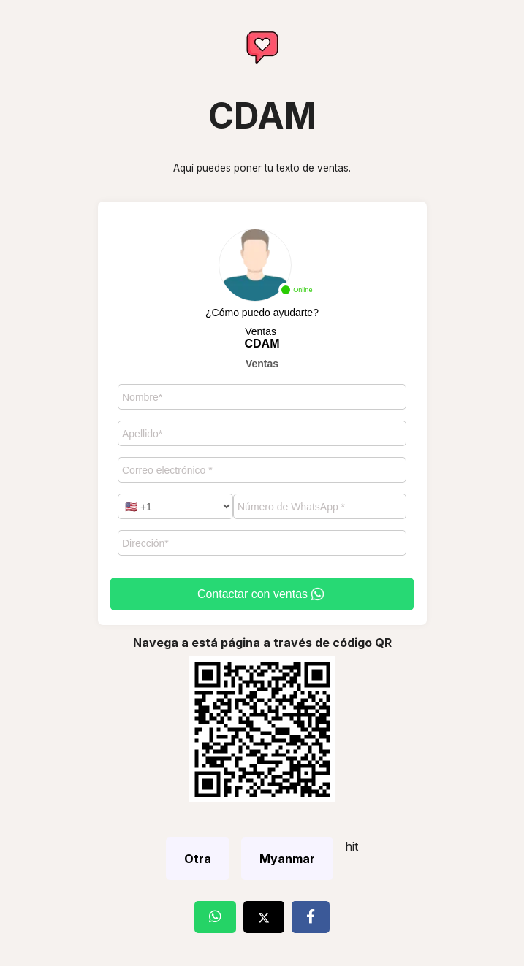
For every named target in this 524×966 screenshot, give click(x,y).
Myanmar (287, 858)
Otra (197, 858)
